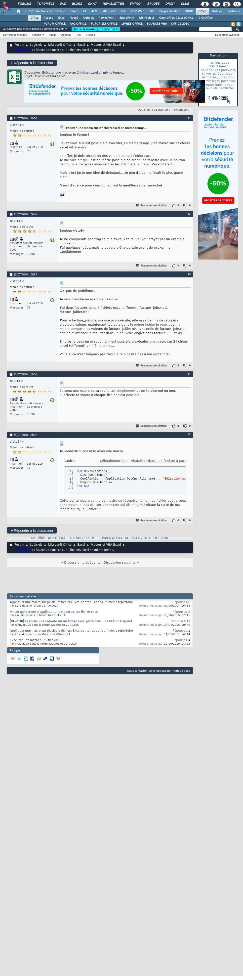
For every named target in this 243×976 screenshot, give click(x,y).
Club (184, 4)
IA (84, 11)
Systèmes (234, 11)
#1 (189, 118)
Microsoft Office (60, 45)
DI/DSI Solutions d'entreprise (45, 11)
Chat (92, 4)
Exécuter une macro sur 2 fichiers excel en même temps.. (83, 72)
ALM (94, 11)
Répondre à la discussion (32, 63)
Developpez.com (160, 670)
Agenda (66, 34)
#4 (189, 374)
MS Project (146, 18)
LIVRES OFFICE (132, 24)
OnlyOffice (205, 18)
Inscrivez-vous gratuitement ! (95, 29)
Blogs (76, 4)
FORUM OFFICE (54, 24)
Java (123, 11)
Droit (170, 4)
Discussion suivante (120, 563)
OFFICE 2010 (180, 24)
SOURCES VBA (157, 24)
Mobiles (216, 11)
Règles (90, 34)
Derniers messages (15, 34)
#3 (189, 274)
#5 (189, 434)
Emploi (135, 4)
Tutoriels (45, 4)
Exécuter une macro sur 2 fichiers (34, 640)
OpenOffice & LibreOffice (176, 18)
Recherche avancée (227, 34)
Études (153, 4)
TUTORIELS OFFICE (104, 24)
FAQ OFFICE (78, 24)
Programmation (169, 11)
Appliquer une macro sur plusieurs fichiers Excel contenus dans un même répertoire (71, 602)
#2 (189, 214)
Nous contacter (137, 670)
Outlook (88, 18)
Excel (61, 18)
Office (202, 11)
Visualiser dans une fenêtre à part (158, 461)
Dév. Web (137, 11)
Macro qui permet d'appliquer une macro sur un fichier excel (54, 612)
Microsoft (109, 11)
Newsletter (113, 4)
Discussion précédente (82, 563)
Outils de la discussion (153, 110)
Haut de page (181, 670)
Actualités (38, 538)
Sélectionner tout (114, 461)
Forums (24, 4)
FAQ (62, 4)
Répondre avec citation (151, 205)
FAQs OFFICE (56, 538)
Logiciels (36, 45)
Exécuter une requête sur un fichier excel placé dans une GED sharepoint (78, 621)
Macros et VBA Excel (106, 45)
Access (48, 18)
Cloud (74, 11)
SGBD (189, 11)
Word (74, 18)
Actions (36, 34)
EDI (151, 11)
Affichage (180, 110)
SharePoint (126, 18)
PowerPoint (106, 18)
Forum (19, 45)
